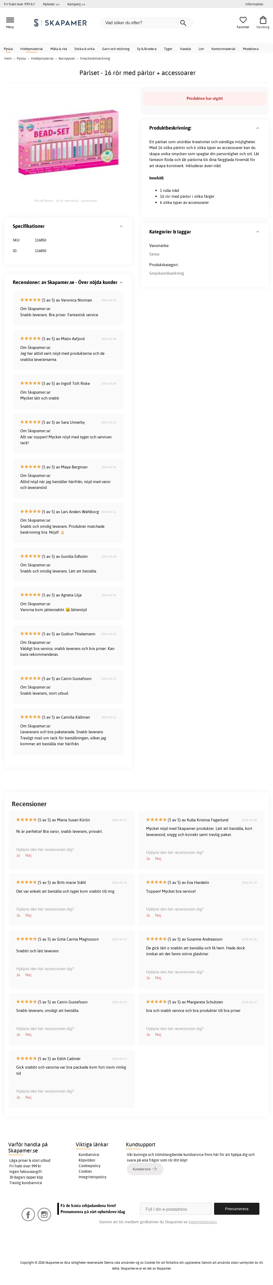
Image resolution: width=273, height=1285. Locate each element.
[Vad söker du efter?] (146, 23)
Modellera (251, 49)
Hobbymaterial (31, 49)
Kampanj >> (76, 4)
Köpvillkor (87, 1160)
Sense (154, 254)
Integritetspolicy (92, 1177)
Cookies (85, 1171)
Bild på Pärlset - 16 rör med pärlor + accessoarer (65, 201)
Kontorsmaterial (223, 49)
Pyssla (8, 49)
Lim (201, 49)
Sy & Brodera (146, 49)
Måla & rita (58, 49)
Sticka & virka (84, 49)
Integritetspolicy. (203, 1221)
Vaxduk (185, 49)
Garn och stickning (116, 49)
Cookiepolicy (90, 1165)
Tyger (168, 49)
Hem (8, 58)
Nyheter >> (51, 4)
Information (254, 4)
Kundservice (89, 1154)
